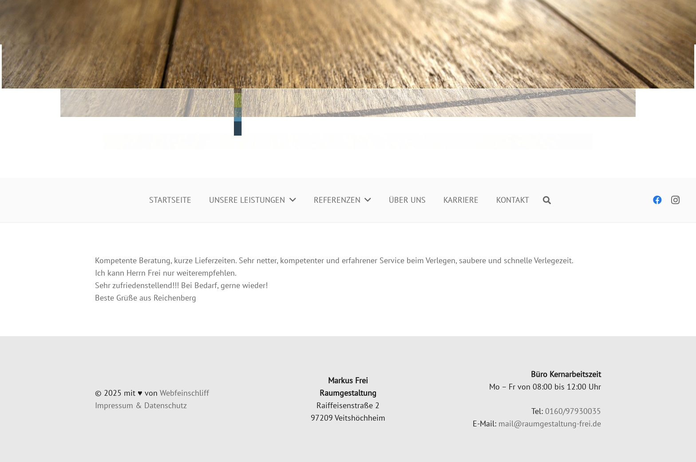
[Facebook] (657, 200)
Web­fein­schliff (184, 393)
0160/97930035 (573, 411)
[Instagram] (675, 200)
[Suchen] (547, 200)
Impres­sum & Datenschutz (141, 405)
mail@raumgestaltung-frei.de (549, 423)
